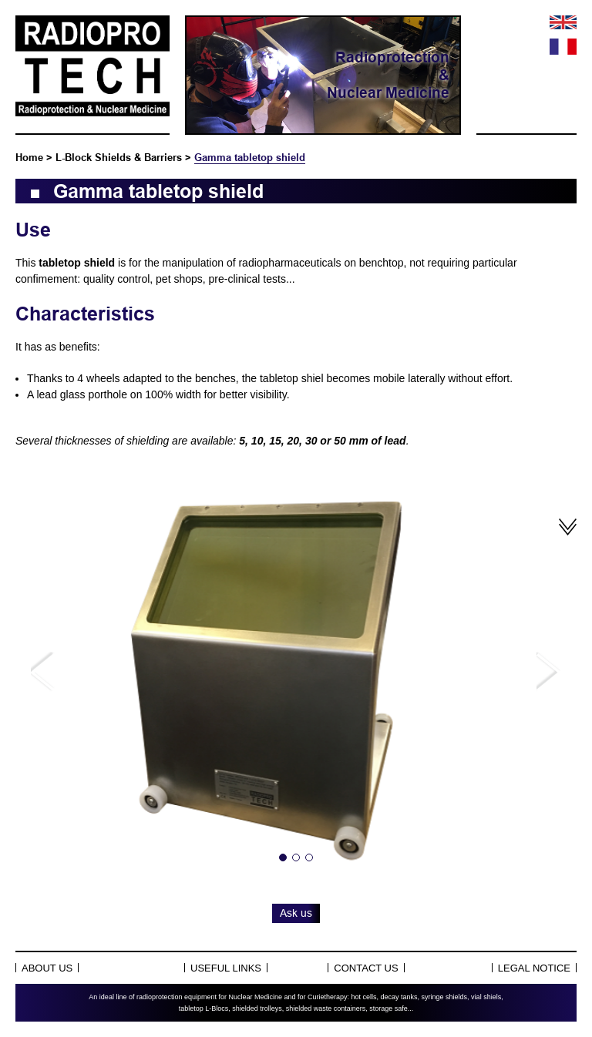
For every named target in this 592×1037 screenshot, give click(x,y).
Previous (43, 672)
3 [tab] (309, 857)
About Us (47, 968)
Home (29, 157)
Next (548, 672)
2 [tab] (296, 857)
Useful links (225, 968)
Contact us (366, 968)
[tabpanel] (296, 672)
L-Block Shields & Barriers (119, 157)
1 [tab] (283, 857)
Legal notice (534, 968)
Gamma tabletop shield (249, 157)
